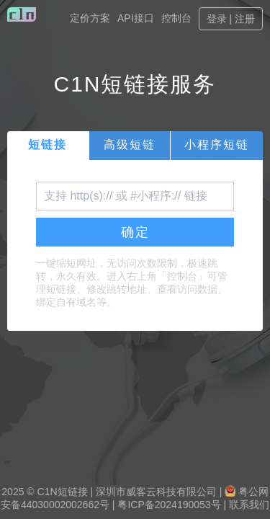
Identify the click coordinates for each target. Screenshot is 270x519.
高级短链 (130, 144)
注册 (245, 19)
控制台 (176, 18)
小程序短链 (216, 144)
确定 (135, 232)
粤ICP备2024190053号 (168, 504)
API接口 (135, 18)
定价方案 (90, 18)
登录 (217, 19)
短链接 (47, 144)
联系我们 (249, 504)
